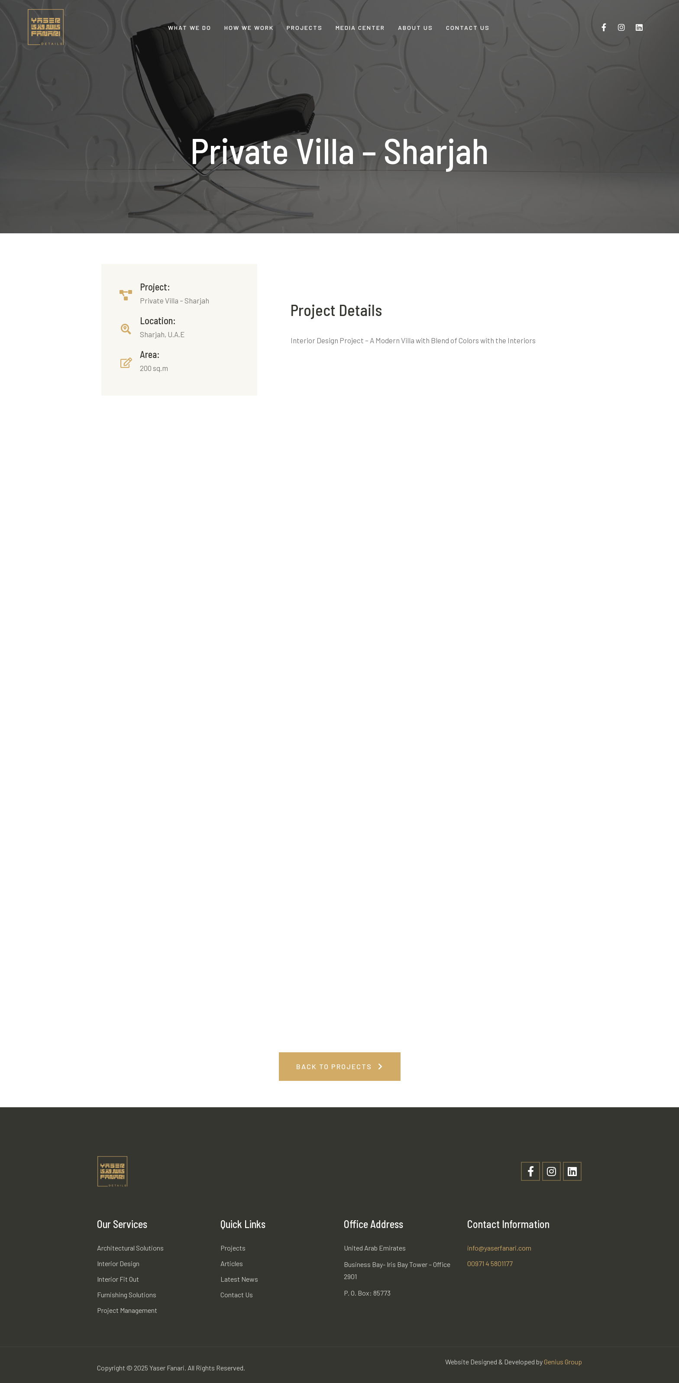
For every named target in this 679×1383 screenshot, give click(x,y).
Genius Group (563, 1361)
